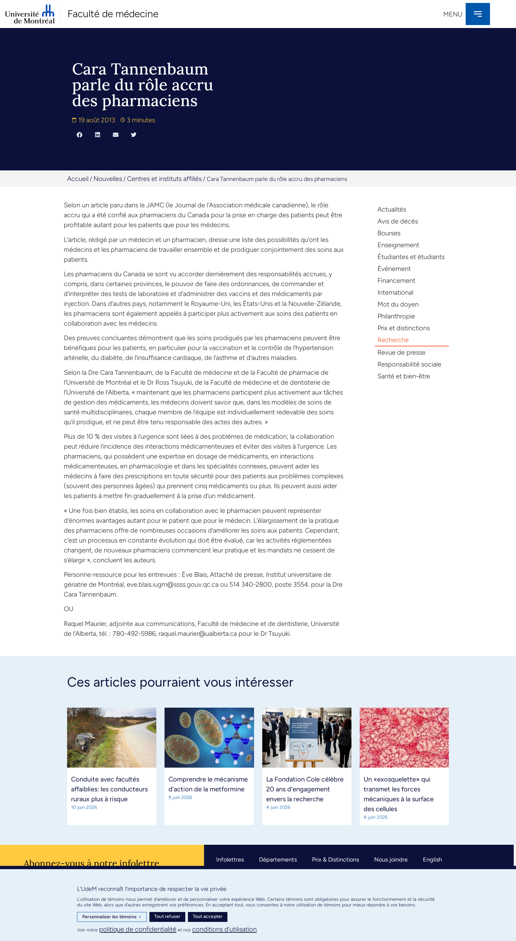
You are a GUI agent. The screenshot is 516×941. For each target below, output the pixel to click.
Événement (394, 269)
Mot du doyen (398, 304)
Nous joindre (391, 859)
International (395, 292)
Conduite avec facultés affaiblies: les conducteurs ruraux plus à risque (109, 789)
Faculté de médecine (112, 14)
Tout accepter (208, 916)
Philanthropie (396, 316)
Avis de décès (397, 221)
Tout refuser (167, 916)
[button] (79, 134)
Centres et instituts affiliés (164, 179)
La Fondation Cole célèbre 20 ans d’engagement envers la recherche (305, 789)
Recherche (393, 340)
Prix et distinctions (403, 328)
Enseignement (398, 245)
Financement (396, 280)
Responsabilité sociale (409, 364)
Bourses (388, 233)
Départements (278, 859)
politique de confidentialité (137, 929)
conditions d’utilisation (224, 929)
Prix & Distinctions (335, 859)
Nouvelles (107, 179)
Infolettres (230, 859)
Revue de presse (401, 352)
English (432, 859)
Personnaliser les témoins (112, 917)
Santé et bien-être (403, 376)
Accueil (78, 179)
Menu (452, 14)
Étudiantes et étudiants (411, 257)
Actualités (391, 209)
